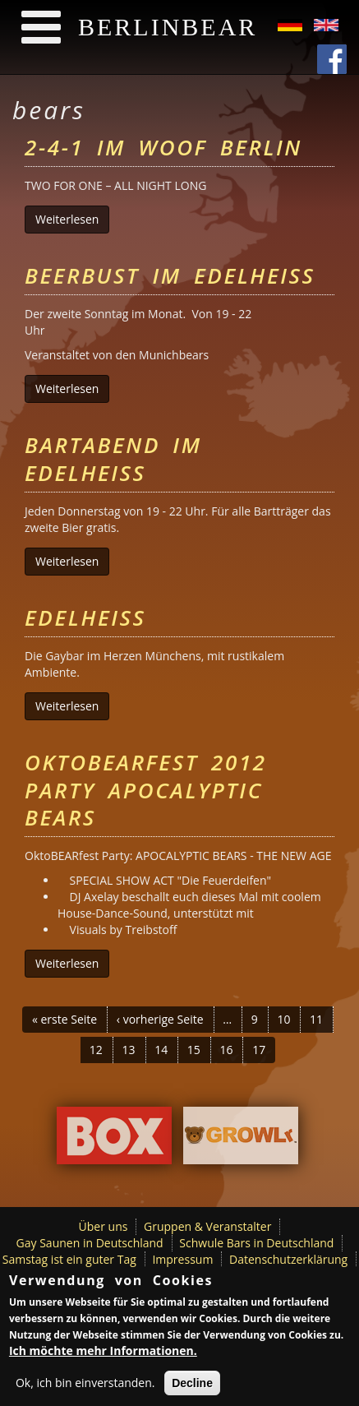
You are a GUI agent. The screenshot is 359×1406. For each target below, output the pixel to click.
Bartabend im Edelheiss (113, 459)
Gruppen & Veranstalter (207, 1226)
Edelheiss (85, 617)
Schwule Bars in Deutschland (256, 1243)
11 (316, 1019)
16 (225, 1049)
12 (96, 1049)
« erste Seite (64, 1019)
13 (129, 1049)
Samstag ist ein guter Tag (69, 1259)
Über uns (103, 1226)
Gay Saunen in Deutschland (89, 1243)
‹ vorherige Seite (160, 1019)
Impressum (182, 1259)
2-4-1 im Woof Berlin (163, 147)
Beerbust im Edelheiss (170, 275)
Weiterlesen (72, 219)
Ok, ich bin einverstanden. (85, 1386)
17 (258, 1049)
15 (193, 1049)
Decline (192, 1386)
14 (161, 1049)
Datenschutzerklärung (288, 1259)
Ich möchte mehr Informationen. (103, 1354)
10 (283, 1019)
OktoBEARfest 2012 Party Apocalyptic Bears (146, 790)
